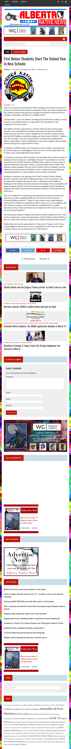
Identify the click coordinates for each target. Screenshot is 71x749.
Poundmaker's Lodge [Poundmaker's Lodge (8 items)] (21, 737)
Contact (7, 5)
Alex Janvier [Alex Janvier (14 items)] (60, 703)
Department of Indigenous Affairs (23, 70)
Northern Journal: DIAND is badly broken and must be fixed (30, 304)
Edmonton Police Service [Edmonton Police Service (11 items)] (29, 720)
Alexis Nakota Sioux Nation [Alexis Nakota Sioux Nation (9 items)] (48, 703)
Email (8, 397)
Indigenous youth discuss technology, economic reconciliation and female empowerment (31, 617)
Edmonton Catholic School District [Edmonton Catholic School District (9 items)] (13, 720)
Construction (9, 321)
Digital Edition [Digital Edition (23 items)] (59, 717)
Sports (20, 282)
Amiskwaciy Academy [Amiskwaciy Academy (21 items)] (12, 707)
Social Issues (30, 301)
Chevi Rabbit (14, 340)
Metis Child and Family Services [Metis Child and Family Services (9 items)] (41, 726)
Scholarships (53, 321)
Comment (9, 374)
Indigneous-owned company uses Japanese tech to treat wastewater (25, 612)
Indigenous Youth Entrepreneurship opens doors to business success (25, 636)
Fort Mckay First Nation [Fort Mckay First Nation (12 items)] (27, 723)
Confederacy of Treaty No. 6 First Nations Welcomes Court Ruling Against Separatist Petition (33, 621)
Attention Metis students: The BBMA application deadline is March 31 (35, 324)
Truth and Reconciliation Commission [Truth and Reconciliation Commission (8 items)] (28, 740)
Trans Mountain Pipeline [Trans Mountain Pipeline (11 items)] (42, 737)
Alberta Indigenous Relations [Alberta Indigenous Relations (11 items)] (31, 703)
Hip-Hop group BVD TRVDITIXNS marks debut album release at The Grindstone (28, 600)
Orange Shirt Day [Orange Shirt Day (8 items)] (11, 737)
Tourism (29, 340)
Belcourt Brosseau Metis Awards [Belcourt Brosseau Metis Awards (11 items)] (39, 712)
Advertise (23, 1)
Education (24, 321)
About (7, 1)
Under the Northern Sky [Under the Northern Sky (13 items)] (46, 740)
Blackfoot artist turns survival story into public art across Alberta (25, 588)
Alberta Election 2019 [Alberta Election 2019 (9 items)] (17, 703)
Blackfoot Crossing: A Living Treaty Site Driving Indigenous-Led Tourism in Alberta (35, 345)
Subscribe (15, 1)
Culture (17, 321)
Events (31, 321)
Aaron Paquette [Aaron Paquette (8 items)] (7, 703)
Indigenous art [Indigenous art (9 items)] (39, 723)
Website (8, 403)
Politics (23, 301)
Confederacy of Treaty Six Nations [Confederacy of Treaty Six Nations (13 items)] (29, 717)
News (15, 282)
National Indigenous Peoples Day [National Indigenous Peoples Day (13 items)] (49, 729)
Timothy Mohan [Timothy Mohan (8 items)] (30, 737)
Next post (44, 256)
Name (8, 390)
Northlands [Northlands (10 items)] (50, 734)
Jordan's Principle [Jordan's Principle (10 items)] (27, 726)
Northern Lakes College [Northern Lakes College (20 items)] (37, 734)
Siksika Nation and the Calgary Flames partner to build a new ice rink (34, 285)
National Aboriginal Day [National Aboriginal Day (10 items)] (31, 729)
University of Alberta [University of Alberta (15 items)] (15, 742)
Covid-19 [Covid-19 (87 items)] (46, 716)
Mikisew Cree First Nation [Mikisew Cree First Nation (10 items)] (17, 729)
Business (6, 301)
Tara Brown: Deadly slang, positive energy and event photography (24, 631)
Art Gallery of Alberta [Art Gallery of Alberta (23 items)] (30, 707)
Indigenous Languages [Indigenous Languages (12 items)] (51, 723)
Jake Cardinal (8, 282)
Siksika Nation (42, 70)
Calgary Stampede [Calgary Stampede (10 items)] (54, 712)
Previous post (28, 256)
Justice (12, 301)
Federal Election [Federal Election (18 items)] (13, 723)
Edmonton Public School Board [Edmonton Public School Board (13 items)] (47, 720)
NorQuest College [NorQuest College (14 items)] (21, 734)
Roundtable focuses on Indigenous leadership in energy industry (24, 626)
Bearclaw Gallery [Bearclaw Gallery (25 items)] (22, 712)
